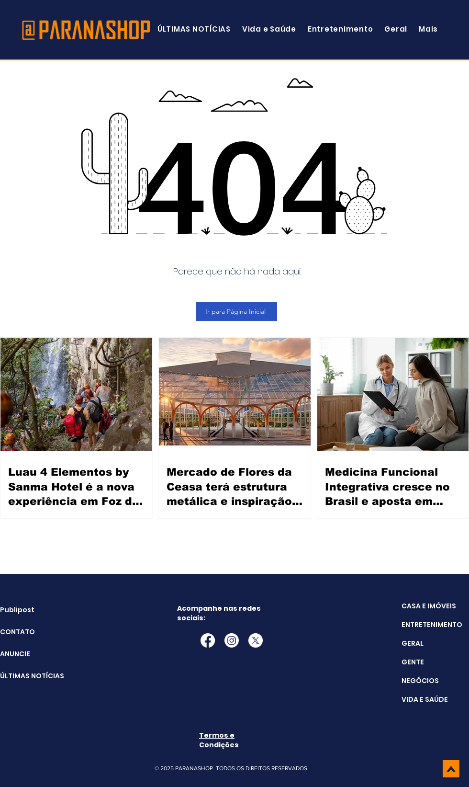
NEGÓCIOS (420, 680)
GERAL (413, 643)
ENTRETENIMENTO (432, 624)
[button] (428, 29)
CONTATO (17, 632)
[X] (255, 640)
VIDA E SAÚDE (425, 699)
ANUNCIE (15, 654)
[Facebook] (208, 640)
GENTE (413, 662)
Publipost (17, 610)
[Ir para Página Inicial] (236, 311)
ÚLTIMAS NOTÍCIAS (24, 676)
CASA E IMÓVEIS (429, 606)
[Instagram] (231, 640)
